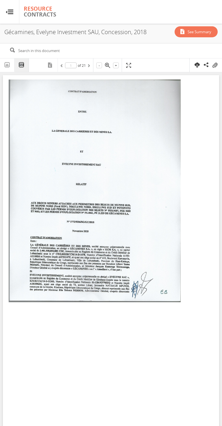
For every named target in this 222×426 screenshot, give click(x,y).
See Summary (199, 31)
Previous (62, 66)
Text (7, 65)
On (215, 65)
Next (88, 66)
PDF (21, 65)
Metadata (50, 65)
